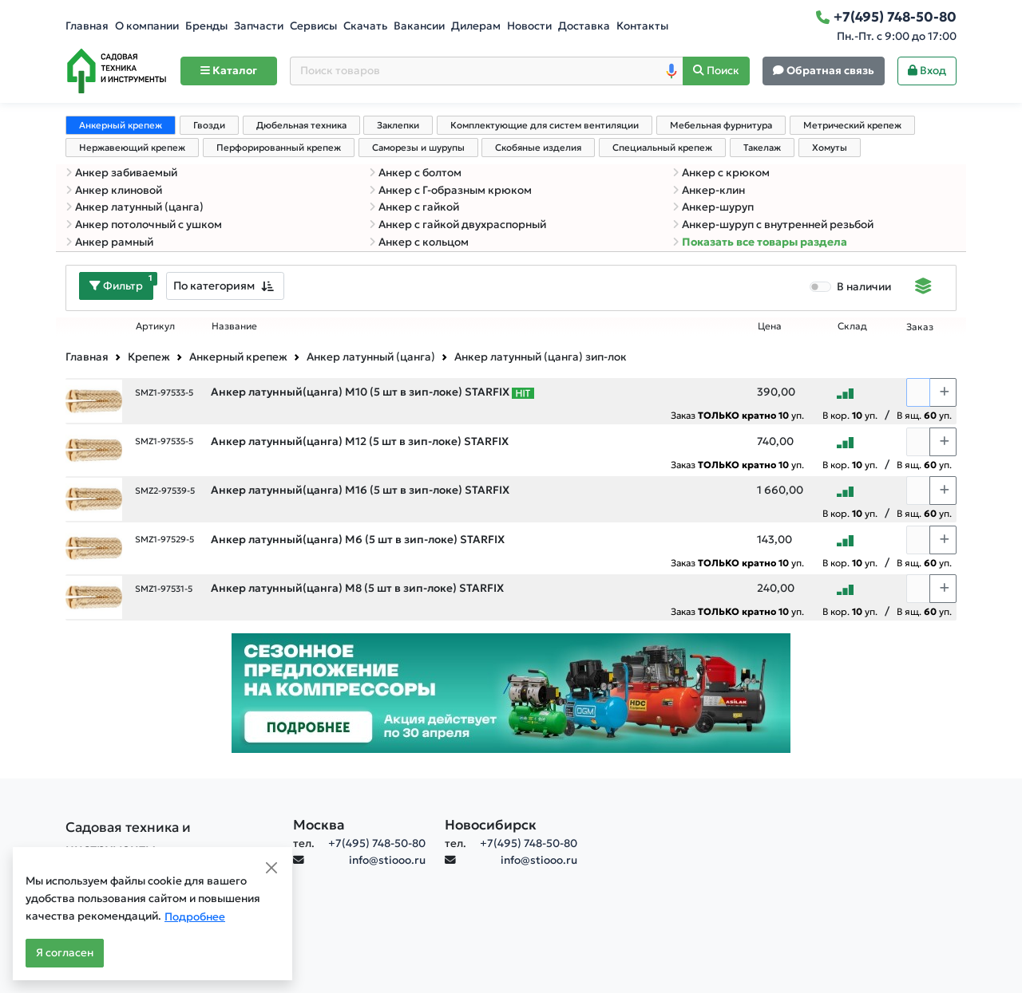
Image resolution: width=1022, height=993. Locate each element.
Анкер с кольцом (419, 242)
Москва (319, 824)
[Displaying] (923, 288)
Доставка (584, 26)
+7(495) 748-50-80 (377, 843)
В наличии (864, 287)
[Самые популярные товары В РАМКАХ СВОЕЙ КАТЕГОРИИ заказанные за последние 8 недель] (523, 392)
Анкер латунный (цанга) (134, 207)
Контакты (642, 26)
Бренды (206, 26)
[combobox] (225, 286)
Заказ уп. (737, 415)
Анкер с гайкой (414, 207)
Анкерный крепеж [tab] (120, 125)
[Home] (116, 71)
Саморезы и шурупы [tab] (418, 147)
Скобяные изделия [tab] (538, 147)
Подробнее (194, 917)
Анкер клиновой (113, 190)
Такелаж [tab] (762, 147)
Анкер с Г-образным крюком (450, 190)
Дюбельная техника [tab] (301, 125)
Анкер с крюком (721, 172)
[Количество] (918, 392)
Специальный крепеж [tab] (662, 147)
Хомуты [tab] (829, 147)
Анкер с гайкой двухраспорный (457, 224)
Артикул (155, 326)
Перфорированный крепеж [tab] (278, 147)
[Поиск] (716, 71)
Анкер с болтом (415, 172)
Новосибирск (491, 824)
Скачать (365, 26)
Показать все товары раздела (759, 242)
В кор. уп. (849, 415)
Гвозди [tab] (209, 125)
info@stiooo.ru (387, 860)
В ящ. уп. (924, 415)
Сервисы (313, 26)
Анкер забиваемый (121, 172)
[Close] (271, 868)
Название (234, 326)
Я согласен (64, 953)
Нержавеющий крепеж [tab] (132, 147)
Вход (927, 70)
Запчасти (258, 26)
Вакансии (419, 26)
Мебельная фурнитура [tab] (721, 125)
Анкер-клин (708, 190)
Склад (852, 326)
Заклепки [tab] (398, 125)
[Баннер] (511, 692)
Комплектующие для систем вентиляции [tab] (544, 125)
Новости (529, 26)
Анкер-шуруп (713, 207)
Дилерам (476, 26)
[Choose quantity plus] (943, 392)
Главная (87, 26)
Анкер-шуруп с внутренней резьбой (772, 224)
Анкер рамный (109, 242)
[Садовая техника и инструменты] (169, 838)
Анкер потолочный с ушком (143, 224)
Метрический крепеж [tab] (852, 125)
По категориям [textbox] (214, 285)
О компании (147, 26)
